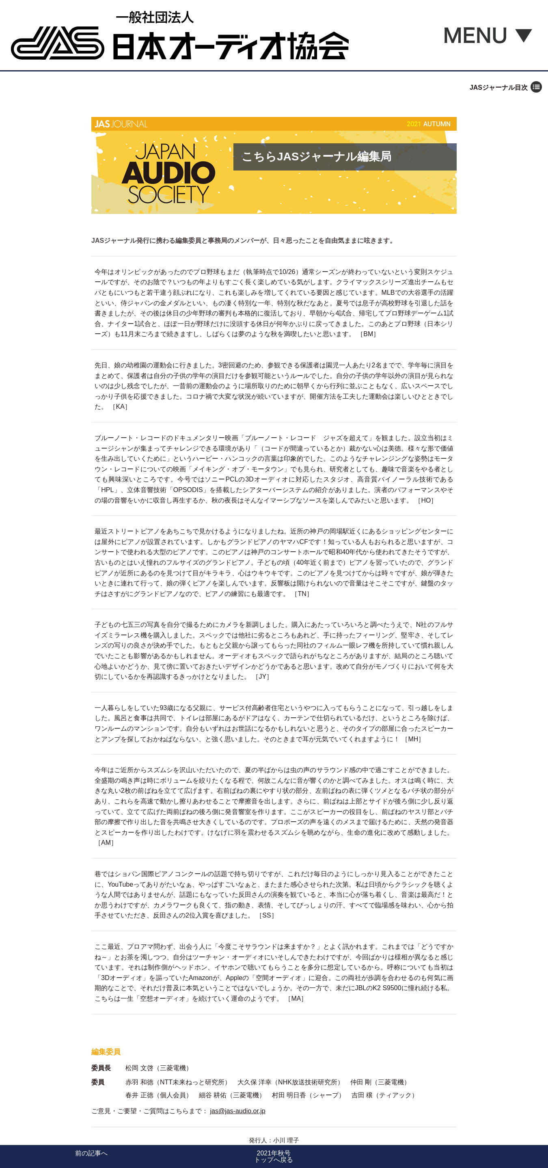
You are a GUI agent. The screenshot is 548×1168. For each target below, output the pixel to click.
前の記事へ (91, 1153)
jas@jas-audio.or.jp (237, 1111)
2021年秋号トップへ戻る (273, 1156)
